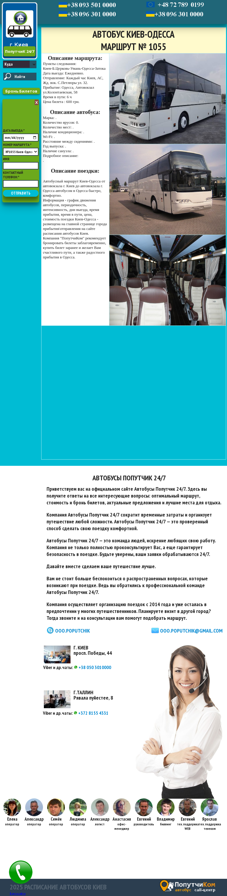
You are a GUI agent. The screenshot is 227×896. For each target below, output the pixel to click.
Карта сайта (17, 893)
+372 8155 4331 (90, 713)
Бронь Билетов (21, 91)
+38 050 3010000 (92, 667)
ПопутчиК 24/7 (19, 51)
